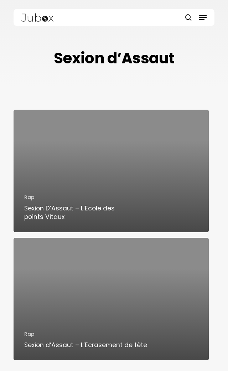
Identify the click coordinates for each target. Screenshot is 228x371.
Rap (29, 197)
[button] (203, 17)
